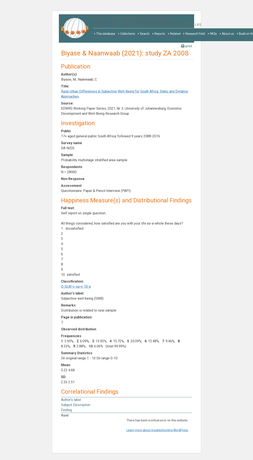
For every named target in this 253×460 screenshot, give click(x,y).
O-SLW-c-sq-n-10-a (76, 286)
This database (105, 33)
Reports (159, 33)
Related (175, 33)
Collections (127, 33)
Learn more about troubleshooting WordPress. (157, 430)
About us (228, 33)
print (186, 46)
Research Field (195, 33)
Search (145, 33)
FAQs (213, 33)
